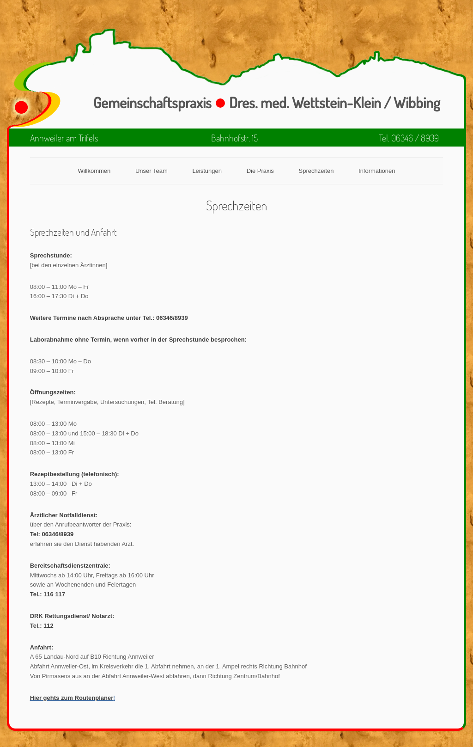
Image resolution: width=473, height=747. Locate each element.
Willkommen (94, 170)
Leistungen (207, 170)
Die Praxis (260, 170)
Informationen (376, 170)
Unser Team (151, 170)
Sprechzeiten (316, 170)
